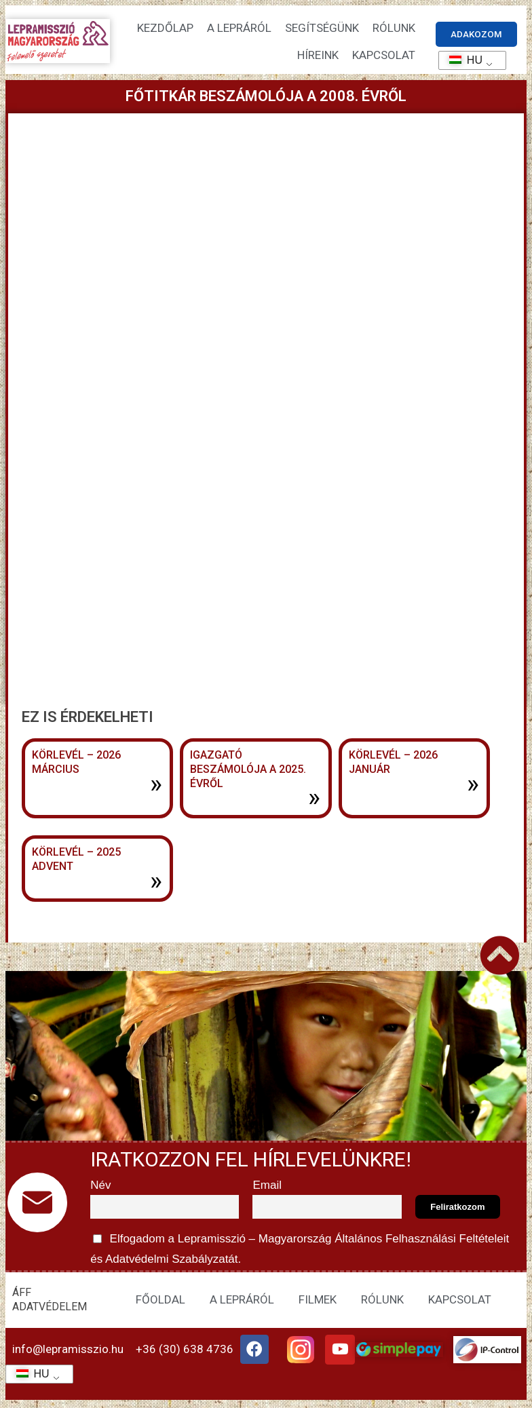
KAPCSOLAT (383, 55)
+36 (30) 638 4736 (184, 1351)
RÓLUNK (382, 1302)
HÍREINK (318, 55)
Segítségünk (322, 28)
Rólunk (394, 28)
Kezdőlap (165, 28)
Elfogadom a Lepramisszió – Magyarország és (301, 1249)
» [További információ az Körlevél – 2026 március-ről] (156, 784)
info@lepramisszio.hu (68, 1351)
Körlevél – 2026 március (76, 763)
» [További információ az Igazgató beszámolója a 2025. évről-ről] (314, 799)
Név (100, 1187)
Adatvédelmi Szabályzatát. (171, 1261)
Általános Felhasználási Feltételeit (422, 1240)
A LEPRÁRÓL (242, 1302)
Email (267, 1187)
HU (461, 60)
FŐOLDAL (160, 1302)
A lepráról (239, 28)
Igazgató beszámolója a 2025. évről (248, 770)
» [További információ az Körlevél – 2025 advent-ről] (156, 882)
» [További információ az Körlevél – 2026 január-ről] (473, 784)
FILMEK (318, 1302)
